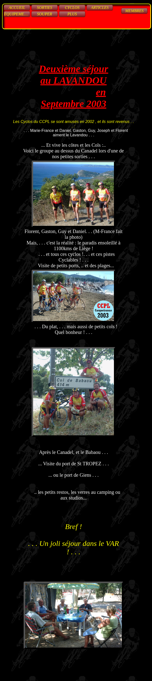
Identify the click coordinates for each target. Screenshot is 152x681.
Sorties (44, 7)
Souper (44, 14)
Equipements (17, 14)
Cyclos (72, 7)
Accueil (17, 7)
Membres (134, 11)
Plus (72, 14)
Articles (99, 7)
